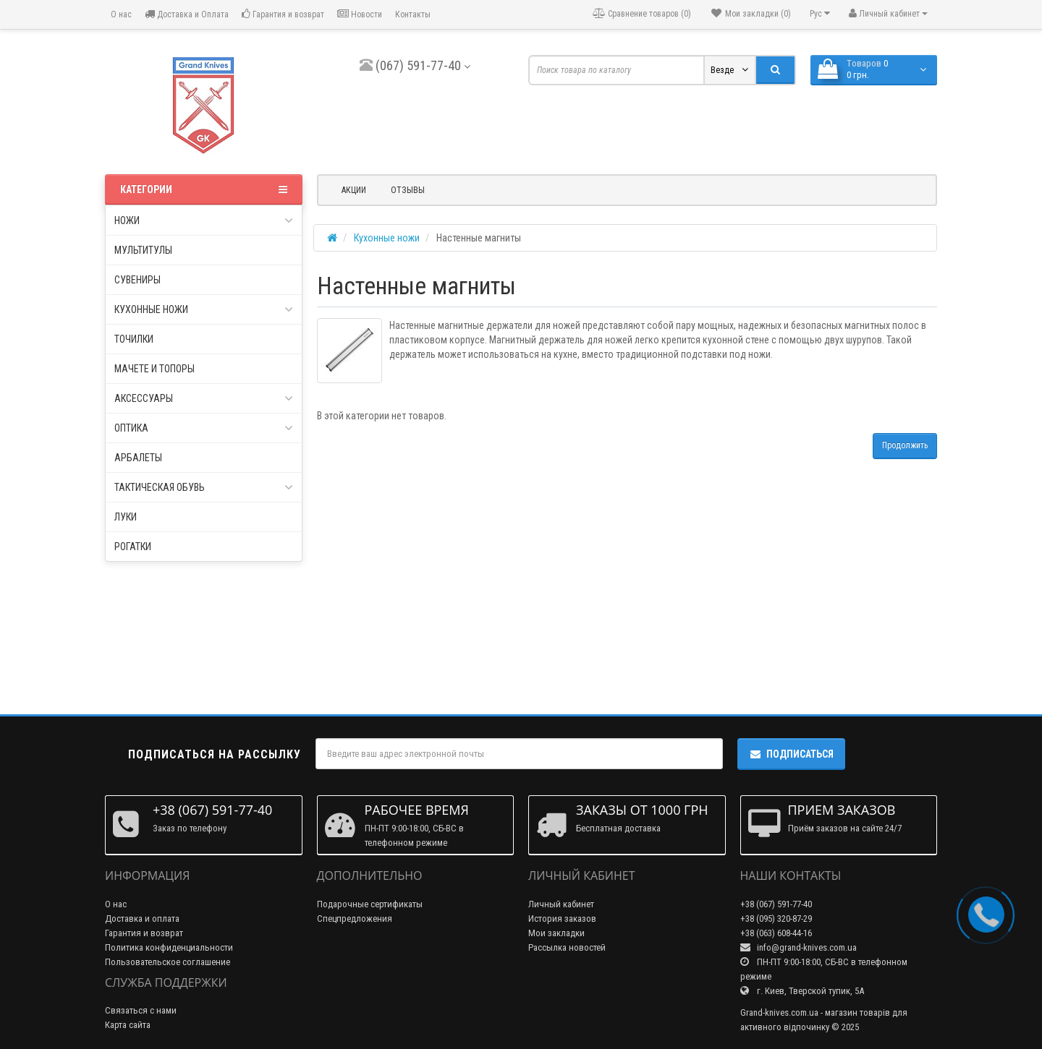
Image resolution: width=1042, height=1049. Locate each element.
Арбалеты (138, 457)
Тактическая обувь (203, 487)
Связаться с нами (141, 1010)
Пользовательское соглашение (167, 961)
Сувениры (137, 280)
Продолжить (905, 445)
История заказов (562, 918)
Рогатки (132, 546)
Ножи (203, 220)
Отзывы (408, 190)
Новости (359, 14)
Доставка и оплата (142, 918)
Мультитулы (143, 250)
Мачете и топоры (154, 368)
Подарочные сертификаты (370, 904)
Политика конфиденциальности (169, 947)
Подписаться (791, 754)
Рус (820, 13)
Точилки (133, 339)
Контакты (413, 14)
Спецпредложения (354, 918)
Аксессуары (203, 398)
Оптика (203, 428)
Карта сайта (128, 1024)
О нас (120, 14)
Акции (354, 190)
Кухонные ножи (203, 309)
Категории (203, 189)
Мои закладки (556, 933)
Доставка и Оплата (187, 14)
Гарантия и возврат (283, 14)
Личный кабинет (561, 904)
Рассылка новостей (567, 947)
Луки (125, 517)
